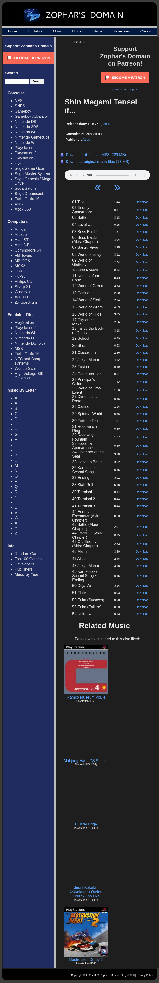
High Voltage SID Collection (29, 376)
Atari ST (22, 240)
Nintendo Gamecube (32, 137)
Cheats (145, 31)
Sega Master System (32, 174)
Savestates (121, 31)
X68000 (21, 297)
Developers (24, 564)
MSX (19, 349)
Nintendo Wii (25, 142)
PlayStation (24, 322)
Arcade (21, 235)
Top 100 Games (28, 559)
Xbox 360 (23, 209)
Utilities (77, 31)
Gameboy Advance (31, 116)
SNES (20, 106)
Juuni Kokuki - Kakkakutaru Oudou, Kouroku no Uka (86, 892)
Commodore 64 (28, 250)
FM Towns (23, 255)
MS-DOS (22, 261)
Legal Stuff (128, 975)
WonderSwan (26, 368)
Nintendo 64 (25, 132)
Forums (79, 42)
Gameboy (23, 111)
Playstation (24, 148)
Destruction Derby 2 (86, 960)
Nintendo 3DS (27, 127)
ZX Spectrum (26, 302)
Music (57, 31)
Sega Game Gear (29, 169)
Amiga (20, 229)
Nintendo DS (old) (30, 343)
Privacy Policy (145, 975)
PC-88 (20, 271)
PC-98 (20, 276)
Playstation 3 (26, 158)
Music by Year (27, 575)
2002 (107, 124)
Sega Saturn (25, 188)
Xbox (19, 204)
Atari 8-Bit (23, 245)
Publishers (24, 569)
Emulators (35, 31)
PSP (18, 163)
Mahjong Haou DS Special (86, 761)
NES (19, 101)
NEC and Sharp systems (28, 361)
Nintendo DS (25, 122)
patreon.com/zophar (125, 89)
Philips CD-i (25, 282)
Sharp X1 (23, 287)
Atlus (86, 139)
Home (12, 31)
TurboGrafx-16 (27, 199)
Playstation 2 (26, 153)
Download (142, 202)
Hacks (98, 31)
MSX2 (20, 266)
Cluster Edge (86, 824)
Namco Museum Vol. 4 (86, 697)
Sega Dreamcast (29, 194)
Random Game (28, 554)
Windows (22, 292)
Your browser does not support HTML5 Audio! (107, 174)
